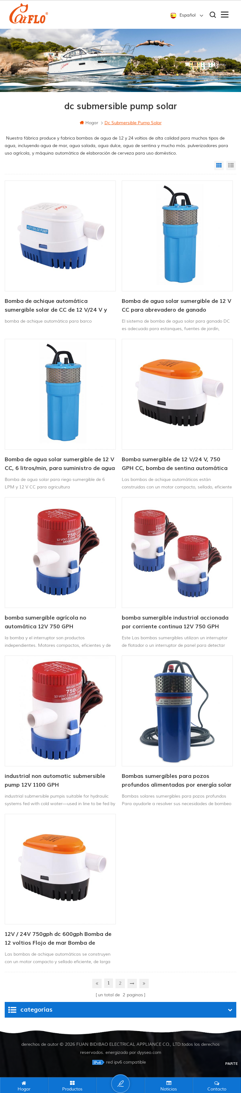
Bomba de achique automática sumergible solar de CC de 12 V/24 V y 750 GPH (56, 306)
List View (231, 165)
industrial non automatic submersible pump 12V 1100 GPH (55, 781)
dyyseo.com (149, 1052)
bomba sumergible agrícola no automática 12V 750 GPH (45, 622)
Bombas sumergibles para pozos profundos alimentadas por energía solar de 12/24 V (177, 781)
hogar (89, 122)
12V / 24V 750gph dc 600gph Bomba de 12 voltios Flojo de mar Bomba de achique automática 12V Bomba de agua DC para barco (59, 939)
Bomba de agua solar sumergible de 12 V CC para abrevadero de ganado (176, 306)
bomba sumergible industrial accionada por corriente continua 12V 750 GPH (175, 622)
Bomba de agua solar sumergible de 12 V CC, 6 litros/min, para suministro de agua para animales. (60, 464)
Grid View (219, 165)
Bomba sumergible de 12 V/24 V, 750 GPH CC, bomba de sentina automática (175, 464)
